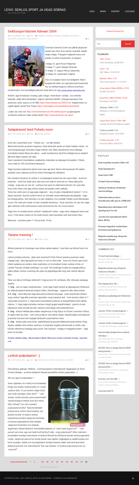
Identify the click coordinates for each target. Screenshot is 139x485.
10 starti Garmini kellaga (108, 256)
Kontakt (115, 11)
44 (67, 462)
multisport (74, 36)
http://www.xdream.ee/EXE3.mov (55, 102)
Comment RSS (105, 391)
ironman (40, 36)
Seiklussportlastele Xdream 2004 (32, 31)
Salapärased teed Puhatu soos (30, 129)
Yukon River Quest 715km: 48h (113, 121)
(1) (87, 360)
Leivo (31, 36)
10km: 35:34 (105, 59)
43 (62, 462)
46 (77, 462)
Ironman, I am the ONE (107, 379)
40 (47, 462)
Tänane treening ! (20, 235)
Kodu (92, 11)
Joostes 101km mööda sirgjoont (112, 311)
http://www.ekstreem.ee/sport (58, 115)
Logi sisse (130, 11)
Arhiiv (103, 11)
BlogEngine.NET (70, 478)
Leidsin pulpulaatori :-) (24, 356)
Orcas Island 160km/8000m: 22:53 (114, 88)
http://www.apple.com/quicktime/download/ (58, 106)
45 (72, 462)
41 (52, 462)
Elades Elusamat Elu (115, 31)
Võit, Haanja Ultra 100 (107, 284)
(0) (87, 39)
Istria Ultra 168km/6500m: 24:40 (113, 98)
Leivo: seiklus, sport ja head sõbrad (35, 10)
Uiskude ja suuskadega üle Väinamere (114, 296)
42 (57, 462)
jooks (39, 239)
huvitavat (41, 360)
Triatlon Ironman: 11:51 (109, 140)
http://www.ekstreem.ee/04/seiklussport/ (47, 111)
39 (42, 462)
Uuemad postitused (18, 462)
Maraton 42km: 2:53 (108, 78)
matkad (40, 134)
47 (82, 462)
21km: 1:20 (104, 69)
